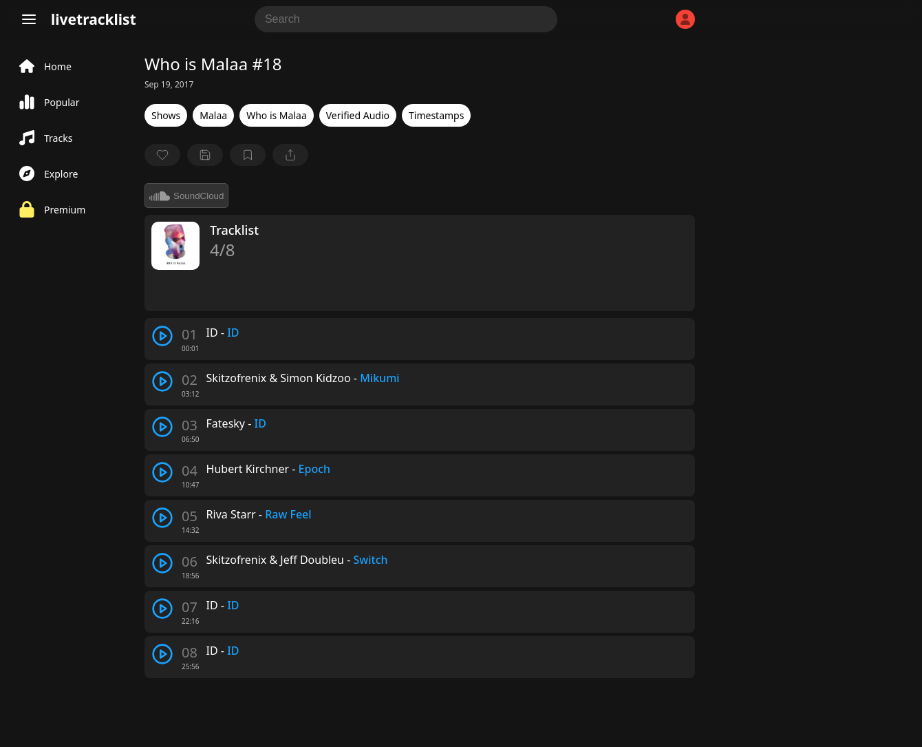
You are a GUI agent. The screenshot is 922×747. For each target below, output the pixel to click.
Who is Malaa (276, 115)
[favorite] (162, 155)
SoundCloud (186, 195)
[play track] (162, 336)
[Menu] (29, 19)
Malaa (213, 115)
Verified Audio (357, 115)
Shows (165, 115)
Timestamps (436, 115)
